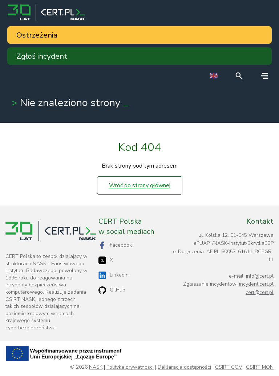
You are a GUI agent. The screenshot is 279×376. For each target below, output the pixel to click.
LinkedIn (113, 275)
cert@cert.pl (260, 292)
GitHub (111, 290)
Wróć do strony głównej (139, 185)
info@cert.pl (260, 276)
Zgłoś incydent (41, 56)
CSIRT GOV (228, 367)
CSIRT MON (260, 367)
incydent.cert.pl (256, 284)
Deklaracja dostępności (184, 367)
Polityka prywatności (130, 367)
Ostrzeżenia (36, 35)
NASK (95, 367)
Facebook (115, 245)
